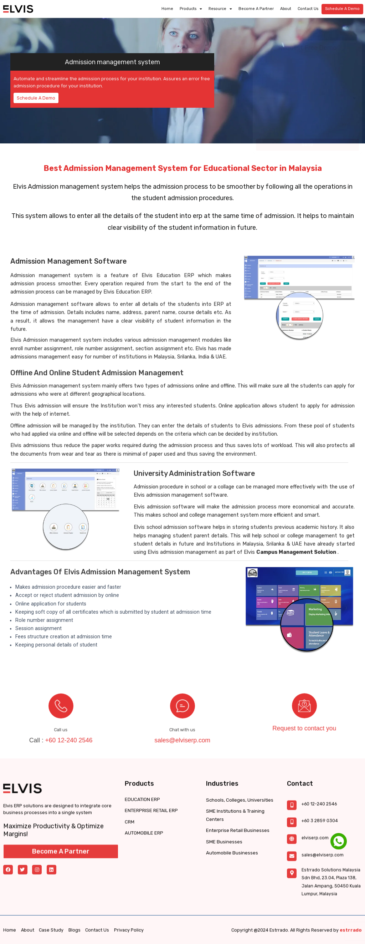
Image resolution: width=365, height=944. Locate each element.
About (285, 7)
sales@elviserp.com (182, 727)
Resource (220, 7)
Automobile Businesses (231, 897)
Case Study (51, 935)
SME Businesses (223, 886)
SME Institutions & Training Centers (234, 859)
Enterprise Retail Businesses (237, 874)
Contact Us (308, 7)
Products (191, 7)
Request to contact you (304, 718)
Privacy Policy (129, 935)
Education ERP (175, 293)
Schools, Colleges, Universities (239, 844)
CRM (129, 851)
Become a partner (256, 7)
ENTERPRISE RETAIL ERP (149, 840)
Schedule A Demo (342, 7)
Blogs (74, 935)
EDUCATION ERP (141, 829)
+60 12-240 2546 (64, 727)
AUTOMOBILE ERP (143, 863)
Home (167, 7)
